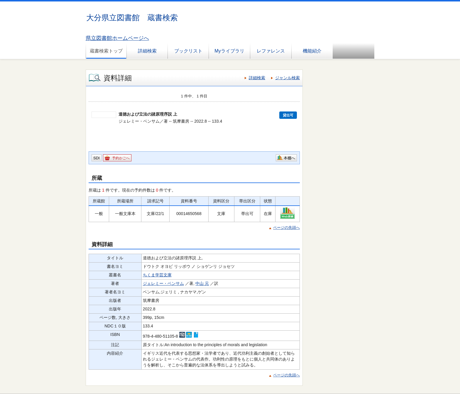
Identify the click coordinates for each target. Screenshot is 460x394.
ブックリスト (188, 50)
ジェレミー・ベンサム (163, 283)
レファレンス (271, 50)
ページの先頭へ (286, 227)
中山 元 (202, 283)
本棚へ (289, 158)
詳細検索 (147, 50)
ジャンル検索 (287, 77)
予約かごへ (121, 158)
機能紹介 (312, 50)
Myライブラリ (229, 50)
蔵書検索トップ (106, 50)
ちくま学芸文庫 (157, 275)
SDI (96, 158)
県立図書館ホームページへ (117, 38)
